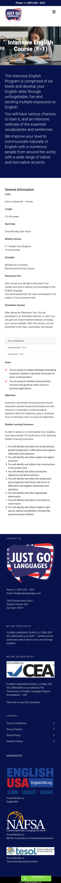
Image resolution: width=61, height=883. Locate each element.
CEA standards (32, 702)
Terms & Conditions (16, 723)
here (14, 702)
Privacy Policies (14, 729)
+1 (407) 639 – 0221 (24, 589)
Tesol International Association (22, 861)
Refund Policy (13, 735)
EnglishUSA (12, 801)
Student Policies (15, 741)
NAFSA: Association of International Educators (30, 838)
